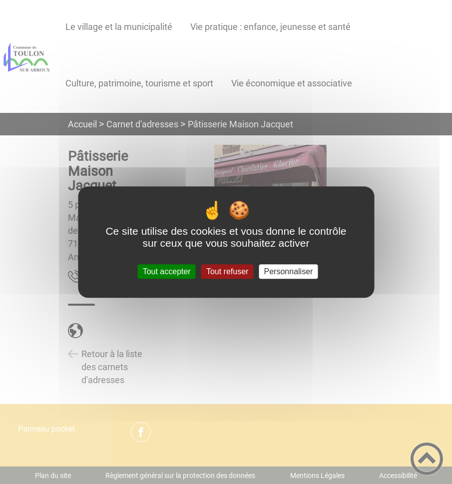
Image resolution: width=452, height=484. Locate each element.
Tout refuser (227, 271)
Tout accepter (167, 271)
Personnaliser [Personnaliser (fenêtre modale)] (288, 271)
